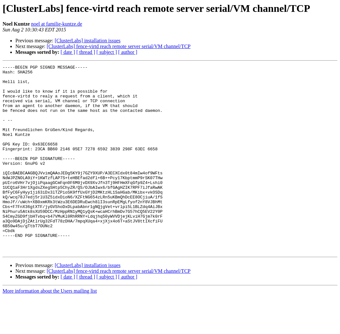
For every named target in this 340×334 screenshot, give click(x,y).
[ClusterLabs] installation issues (87, 40)
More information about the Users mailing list (50, 328)
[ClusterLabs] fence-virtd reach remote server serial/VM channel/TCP (119, 46)
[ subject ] (106, 52)
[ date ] (68, 52)
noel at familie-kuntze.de (56, 24)
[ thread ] (85, 52)
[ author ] (127, 52)
